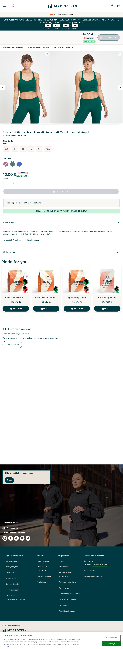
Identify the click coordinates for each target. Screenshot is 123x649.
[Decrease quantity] (6, 170)
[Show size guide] (8, 127)
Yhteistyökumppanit (67, 599)
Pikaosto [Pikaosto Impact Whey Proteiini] (16, 294)
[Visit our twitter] (28, 538)
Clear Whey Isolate (107, 283)
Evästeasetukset (10, 522)
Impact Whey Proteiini (15, 283)
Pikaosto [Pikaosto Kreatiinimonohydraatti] (46, 294)
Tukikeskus (10, 572)
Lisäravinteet (43, 561)
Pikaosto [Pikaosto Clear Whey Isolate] (107, 294)
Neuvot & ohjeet (45, 576)
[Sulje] (120, 640)
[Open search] (13, 5)
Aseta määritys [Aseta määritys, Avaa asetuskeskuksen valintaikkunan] (111, 637)
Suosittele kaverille (96, 563)
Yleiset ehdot (64, 588)
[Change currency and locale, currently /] (61, 528)
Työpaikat (63, 605)
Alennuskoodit (90, 570)
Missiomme (63, 567)
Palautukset (11, 578)
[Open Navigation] (4, 6)
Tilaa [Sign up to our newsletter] (9, 480)
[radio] (6, 135)
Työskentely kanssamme (69, 594)
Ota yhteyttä (12, 567)
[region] (61, 640)
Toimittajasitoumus (67, 611)
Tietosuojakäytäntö (67, 582)
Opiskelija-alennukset (93, 576)
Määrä (6, 164)
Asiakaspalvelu (12, 561)
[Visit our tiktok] (16, 538)
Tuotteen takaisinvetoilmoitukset (16, 597)
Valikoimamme (44, 582)
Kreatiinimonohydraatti (46, 283)
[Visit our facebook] (10, 538)
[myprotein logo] (62, 6)
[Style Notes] (61, 238)
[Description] (61, 208)
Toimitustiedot (12, 590)
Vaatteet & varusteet (42, 569)
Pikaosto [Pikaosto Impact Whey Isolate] (77, 294)
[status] (13, 170)
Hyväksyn (111, 644)
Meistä (62, 561)
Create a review (12, 330)
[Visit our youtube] (22, 538)
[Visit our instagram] (4, 538)
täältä (6, 646)
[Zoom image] (47, 40)
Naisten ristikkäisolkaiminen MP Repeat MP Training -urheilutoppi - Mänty (40, 33)
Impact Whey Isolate (76, 283)
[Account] (112, 5)
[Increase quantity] (21, 170)
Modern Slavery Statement (65, 574)
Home (3, 33)
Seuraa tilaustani (13, 584)
